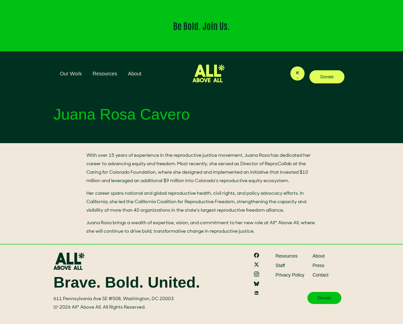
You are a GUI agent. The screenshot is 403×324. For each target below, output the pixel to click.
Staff (280, 265)
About (134, 73)
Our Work (71, 73)
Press (318, 265)
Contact (320, 275)
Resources (105, 73)
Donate (327, 77)
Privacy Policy (290, 275)
